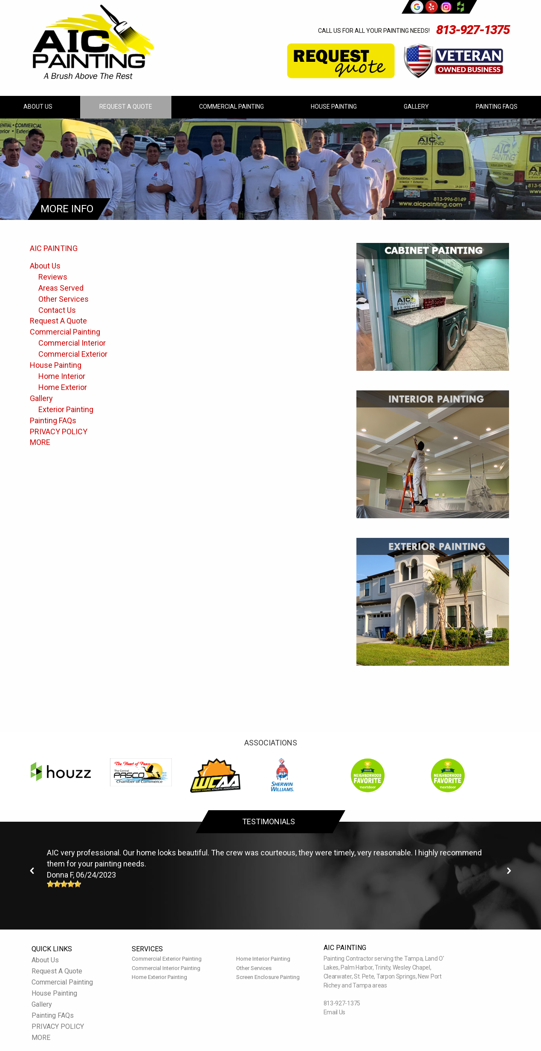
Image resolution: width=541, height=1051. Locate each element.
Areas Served (61, 287)
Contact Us (57, 310)
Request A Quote (125, 106)
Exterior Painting (65, 409)
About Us (37, 106)
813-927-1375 (472, 29)
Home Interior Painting (263, 959)
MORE (40, 442)
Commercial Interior (72, 342)
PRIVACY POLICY (58, 431)
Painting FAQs (497, 106)
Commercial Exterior (72, 353)
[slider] (64, 884)
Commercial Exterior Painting (167, 959)
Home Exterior (62, 387)
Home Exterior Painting (159, 977)
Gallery (416, 106)
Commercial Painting (231, 106)
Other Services (63, 299)
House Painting (334, 106)
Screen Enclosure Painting (268, 977)
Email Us (335, 1012)
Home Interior (61, 376)
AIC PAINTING (54, 248)
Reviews (52, 276)
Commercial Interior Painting (166, 968)
